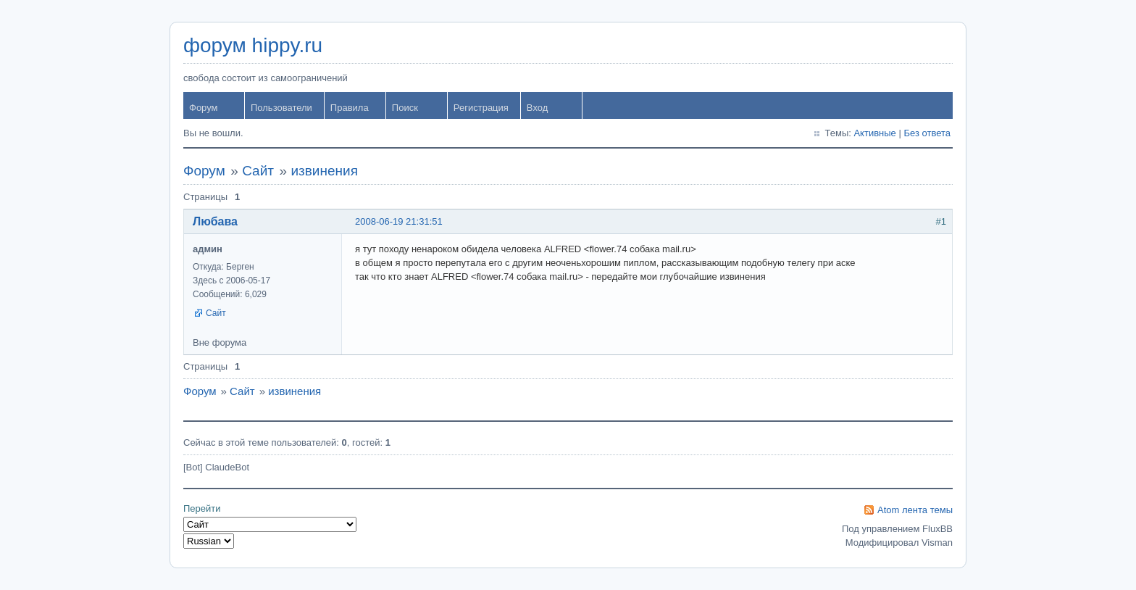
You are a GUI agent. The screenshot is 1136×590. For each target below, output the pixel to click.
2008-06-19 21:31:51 (399, 221)
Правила (349, 107)
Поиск (405, 107)
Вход (537, 107)
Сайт (258, 170)
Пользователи (281, 107)
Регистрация (481, 107)
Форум (203, 107)
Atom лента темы (915, 509)
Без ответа (927, 133)
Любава (215, 221)
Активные (874, 133)
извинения (324, 170)
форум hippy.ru (252, 45)
